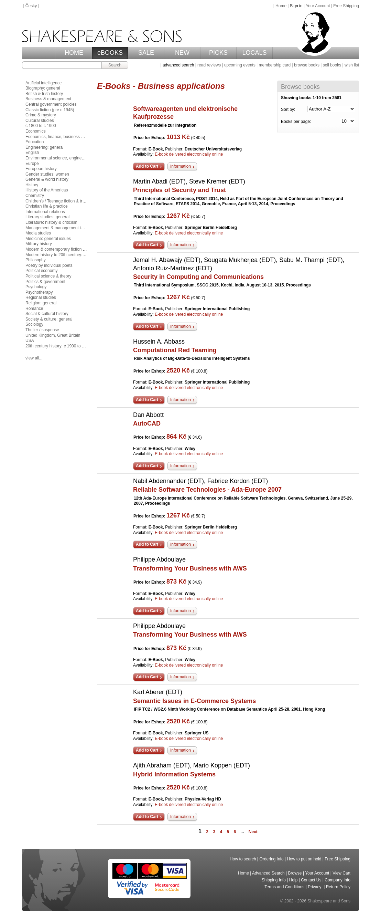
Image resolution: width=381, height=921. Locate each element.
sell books (332, 65)
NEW (182, 52)
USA (29, 340)
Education (34, 141)
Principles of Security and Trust (179, 190)
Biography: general (42, 88)
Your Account (318, 5)
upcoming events (239, 65)
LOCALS (254, 52)
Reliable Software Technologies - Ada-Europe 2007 (207, 489)
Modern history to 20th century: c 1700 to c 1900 (69, 254)
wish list (352, 65)
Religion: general (40, 303)
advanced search (178, 65)
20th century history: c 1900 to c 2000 (59, 346)
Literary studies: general (47, 216)
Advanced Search (268, 873)
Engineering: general (44, 147)
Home (280, 5)
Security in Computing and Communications (198, 276)
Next (253, 831)
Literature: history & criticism (51, 222)
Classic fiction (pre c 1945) (49, 109)
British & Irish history (44, 93)
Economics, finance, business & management (67, 136)
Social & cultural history (46, 313)
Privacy (315, 887)
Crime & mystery (40, 115)
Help (293, 880)
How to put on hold (304, 859)
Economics (35, 131)
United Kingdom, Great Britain (52, 335)
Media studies (38, 233)
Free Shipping (346, 5)
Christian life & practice (46, 206)
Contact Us (311, 880)
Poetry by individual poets (49, 265)
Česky (31, 5)
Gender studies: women (47, 174)
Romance (34, 308)
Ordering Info (272, 859)
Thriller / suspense (42, 329)
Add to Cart (147, 166)
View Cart (341, 873)
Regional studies (40, 297)
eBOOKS (110, 52)
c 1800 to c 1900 (40, 125)
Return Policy (338, 887)
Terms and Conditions (284, 887)
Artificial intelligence (43, 83)
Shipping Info (274, 880)
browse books (306, 65)
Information (180, 166)
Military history (38, 243)
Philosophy (35, 260)
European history (41, 168)
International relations (45, 211)
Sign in (296, 5)
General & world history (46, 179)
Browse (295, 873)
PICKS (218, 52)
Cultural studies (39, 120)
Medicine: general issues (48, 238)
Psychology (35, 286)
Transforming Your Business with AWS (190, 568)
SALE (146, 52)
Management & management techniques (62, 228)
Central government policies (51, 104)
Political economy (41, 270)
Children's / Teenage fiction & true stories (62, 201)
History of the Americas (46, 190)
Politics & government (45, 281)
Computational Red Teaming (175, 350)
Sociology (34, 324)
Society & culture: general (49, 319)
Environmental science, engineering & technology (70, 158)
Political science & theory (48, 276)
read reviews (209, 65)
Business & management (48, 98)
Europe (32, 163)
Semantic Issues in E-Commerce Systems (194, 701)
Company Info (337, 880)
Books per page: (296, 121)
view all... (33, 358)
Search (114, 65)
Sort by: (288, 109)
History (31, 184)
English (32, 152)
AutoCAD (147, 423)
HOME (74, 52)
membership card (275, 65)
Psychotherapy (39, 292)
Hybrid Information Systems (174, 774)
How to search (243, 859)
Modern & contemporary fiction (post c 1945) (66, 249)
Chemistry (34, 195)
